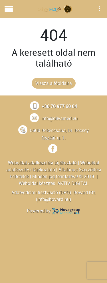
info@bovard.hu (53, 199)
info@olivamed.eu (59, 118)
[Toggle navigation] (9, 9)
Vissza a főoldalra (53, 83)
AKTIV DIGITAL (72, 183)
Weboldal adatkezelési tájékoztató (42, 163)
